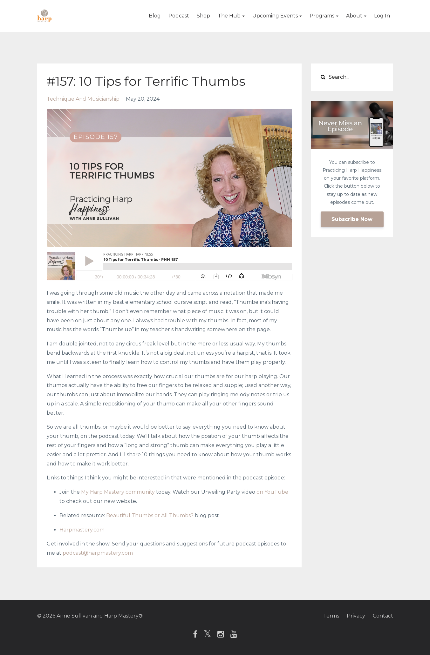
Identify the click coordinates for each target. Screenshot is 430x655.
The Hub (229, 16)
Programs (322, 16)
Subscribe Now (351, 219)
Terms (331, 616)
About (354, 16)
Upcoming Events (275, 16)
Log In (382, 16)
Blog (155, 16)
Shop (203, 16)
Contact (383, 616)
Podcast (178, 16)
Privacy (356, 616)
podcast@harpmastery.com (98, 553)
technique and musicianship (83, 99)
